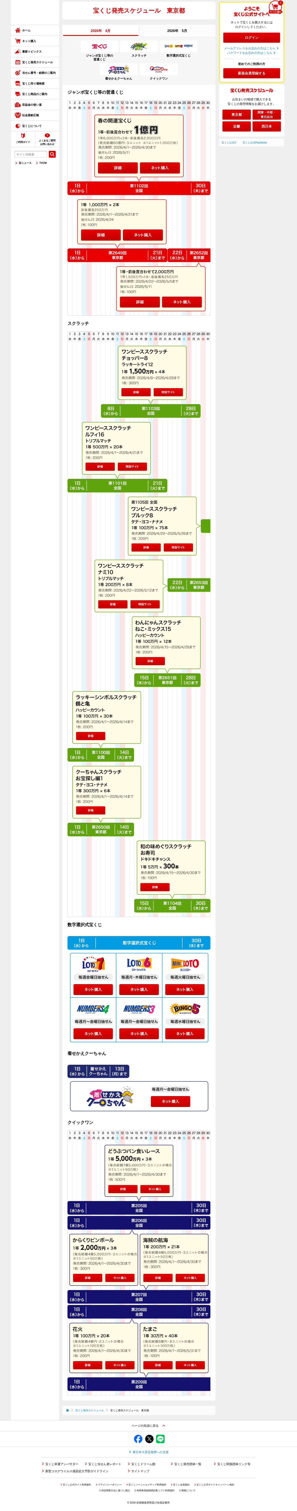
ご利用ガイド (23, 142)
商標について (188, 1490)
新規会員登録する (251, 73)
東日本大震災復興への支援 (151, 1452)
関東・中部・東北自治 (267, 115)
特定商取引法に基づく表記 (115, 1490)
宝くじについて (32, 126)
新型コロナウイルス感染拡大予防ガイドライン (77, 1471)
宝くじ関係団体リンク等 (233, 1464)
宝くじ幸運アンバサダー (61, 1464)
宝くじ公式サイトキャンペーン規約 (215, 1484)
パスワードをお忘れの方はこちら (249, 52)
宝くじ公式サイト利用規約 (77, 1484)
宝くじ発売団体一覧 (187, 1464)
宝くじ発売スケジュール (37, 62)
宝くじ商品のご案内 (34, 94)
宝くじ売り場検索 (33, 83)
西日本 (267, 126)
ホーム (26, 30)
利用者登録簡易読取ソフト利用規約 (156, 1490)
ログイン (252, 37)
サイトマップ (140, 1471)
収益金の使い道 (32, 104)
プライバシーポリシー (110, 1484)
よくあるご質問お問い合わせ (47, 142)
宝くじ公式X (229, 142)
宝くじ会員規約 (181, 1484)
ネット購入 (29, 41)
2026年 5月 (177, 31)
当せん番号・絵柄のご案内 (39, 72)
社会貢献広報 (30, 115)
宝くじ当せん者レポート (104, 1464)
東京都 (236, 114)
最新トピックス (32, 51)
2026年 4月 (101, 31)
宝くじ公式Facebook (255, 142)
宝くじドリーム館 (143, 1464)
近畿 (236, 126)
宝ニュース (25, 162)
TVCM (43, 162)
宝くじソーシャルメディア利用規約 (147, 1484)
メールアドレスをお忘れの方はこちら (249, 48)
